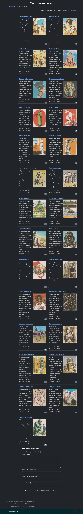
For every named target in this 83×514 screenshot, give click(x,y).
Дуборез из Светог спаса (57, 291)
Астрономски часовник (26, 354)
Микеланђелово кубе (26, 324)
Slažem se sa (46, 497)
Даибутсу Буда (24, 198)
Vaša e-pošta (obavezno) (30, 482)
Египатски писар (54, 48)
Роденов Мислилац (25, 417)
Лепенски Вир (54, 229)
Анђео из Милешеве (25, 291)
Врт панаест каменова (56, 198)
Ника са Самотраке (55, 136)
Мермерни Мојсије (55, 324)
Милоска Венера (24, 136)
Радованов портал (55, 259)
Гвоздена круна (24, 259)
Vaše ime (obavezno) (29, 476)
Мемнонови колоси (25, 16)
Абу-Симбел (23, 48)
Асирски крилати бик (26, 387)
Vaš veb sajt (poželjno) (29, 489)
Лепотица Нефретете (26, 79)
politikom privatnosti (50, 497)
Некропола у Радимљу (56, 354)
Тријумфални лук (55, 168)
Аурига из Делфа (24, 107)
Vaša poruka (26, 460)
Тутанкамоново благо (56, 79)
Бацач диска (53, 107)
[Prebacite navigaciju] (75, 511)
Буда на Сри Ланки (25, 229)
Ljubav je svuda (13, 512)
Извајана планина (55, 387)
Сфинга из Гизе (54, 16)
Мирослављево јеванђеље (28, 168)
